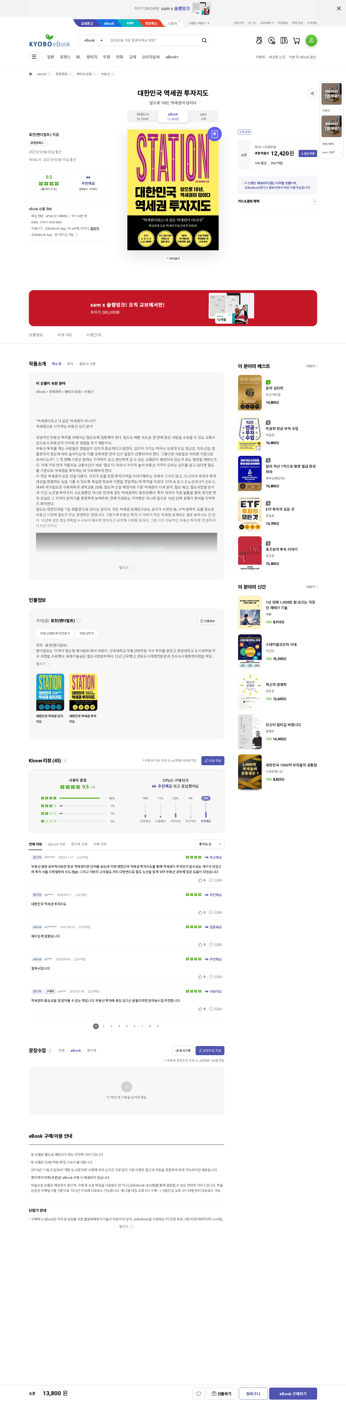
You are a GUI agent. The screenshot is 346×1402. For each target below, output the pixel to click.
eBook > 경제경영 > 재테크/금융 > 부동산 (65, 392)
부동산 (105, 74)
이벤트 (260, 57)
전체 (61, 1050)
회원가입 (239, 23)
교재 (132, 57)
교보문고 (87, 23)
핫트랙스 (151, 23)
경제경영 (61, 74)
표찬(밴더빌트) (40, 135)
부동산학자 (87, 633)
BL (78, 57)
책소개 (56, 364)
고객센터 (312, 23)
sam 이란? (328, 152)
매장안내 (297, 23)
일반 (50, 57)
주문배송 (283, 23)
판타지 (92, 57)
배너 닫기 (338, 8)
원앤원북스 (37, 143)
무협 (106, 57)
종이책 (91, 1050)
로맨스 (65, 57)
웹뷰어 (94, 228)
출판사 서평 (87, 364)
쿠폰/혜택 (328, 144)
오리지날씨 (151, 57)
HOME (30, 74)
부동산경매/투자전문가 (55, 633)
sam (130, 23)
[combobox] (92, 40)
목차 (70, 364)
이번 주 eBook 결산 (302, 57)
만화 (119, 57)
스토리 (172, 23)
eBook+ (172, 57)
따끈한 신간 (277, 57)
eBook (109, 23)
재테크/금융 (84, 74)
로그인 (252, 23)
